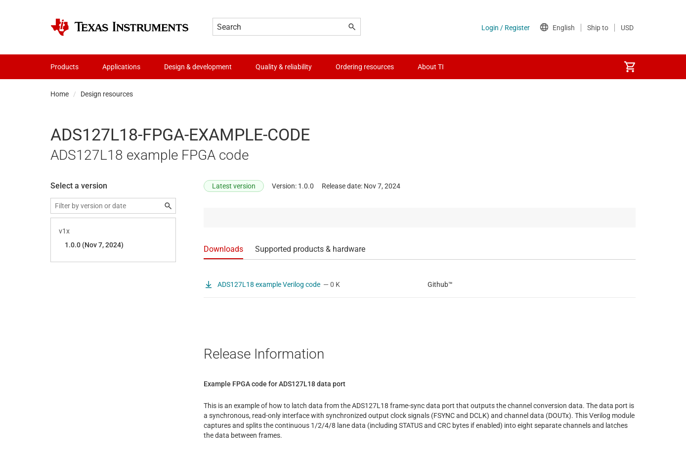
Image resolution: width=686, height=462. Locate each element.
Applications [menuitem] (121, 67)
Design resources (107, 94)
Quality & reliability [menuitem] (284, 67)
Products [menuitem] (64, 67)
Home (59, 94)
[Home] (119, 27)
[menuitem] (629, 66)
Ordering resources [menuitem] (365, 67)
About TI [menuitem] (431, 67)
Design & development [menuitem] (198, 67)
